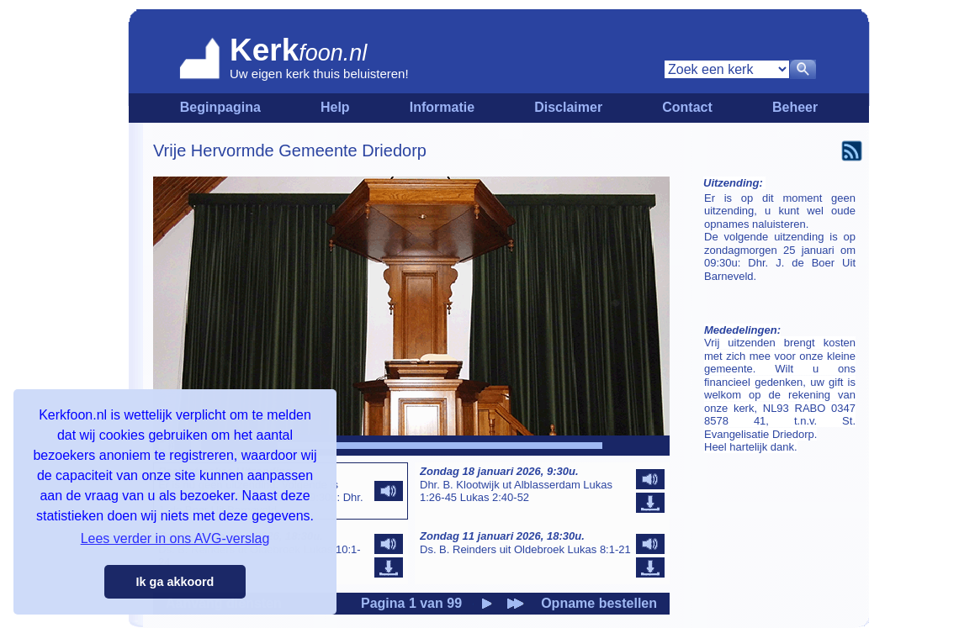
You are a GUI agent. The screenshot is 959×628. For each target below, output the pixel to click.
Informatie (442, 107)
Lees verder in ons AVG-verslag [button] (175, 538)
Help (335, 107)
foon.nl (333, 53)
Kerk (264, 50)
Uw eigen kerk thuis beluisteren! (319, 73)
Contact (687, 107)
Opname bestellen (599, 603)
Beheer (795, 107)
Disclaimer (568, 107)
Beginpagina (220, 107)
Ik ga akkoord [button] (175, 581)
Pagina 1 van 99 (411, 603)
